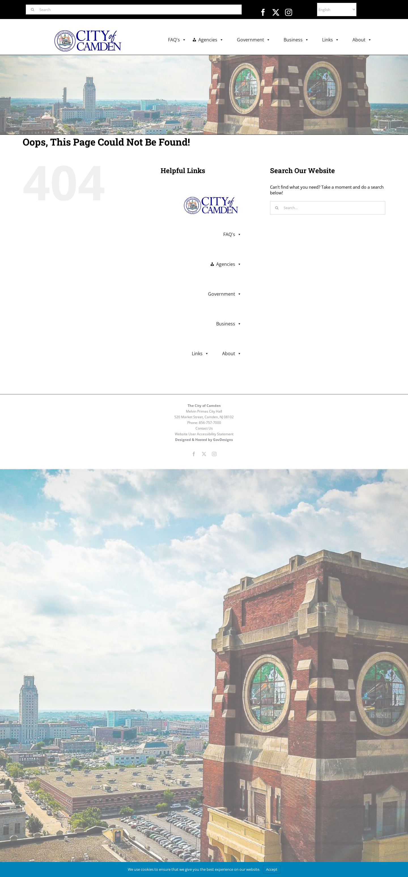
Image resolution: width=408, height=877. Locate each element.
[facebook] (263, 12)
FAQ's (177, 40)
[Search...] (327, 207)
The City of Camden (204, 405)
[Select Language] (336, 9)
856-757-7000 (210, 422)
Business (296, 40)
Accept (271, 869)
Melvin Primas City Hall (204, 411)
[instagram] (288, 12)
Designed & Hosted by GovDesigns (204, 439)
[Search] (134, 9)
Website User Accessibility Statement (204, 434)
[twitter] (275, 12)
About (362, 40)
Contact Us (204, 428)
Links (330, 40)
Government (253, 40)
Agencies (211, 40)
